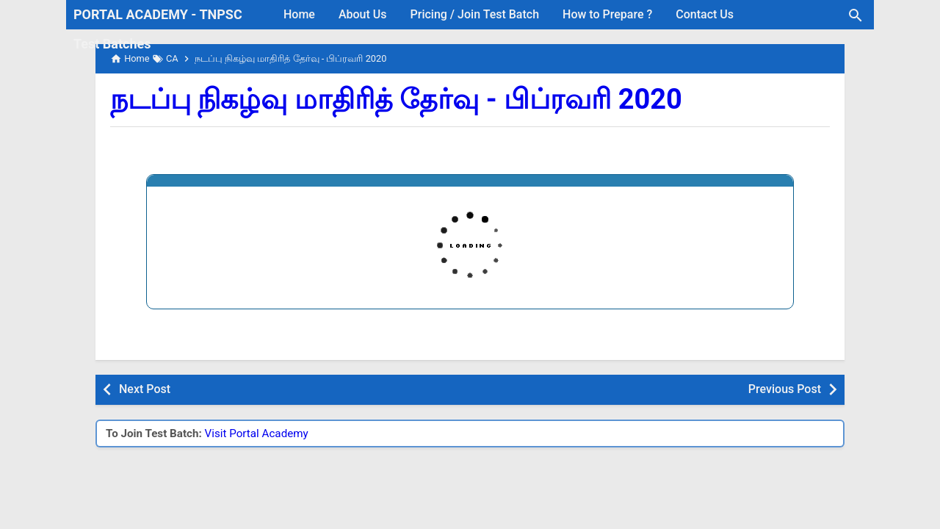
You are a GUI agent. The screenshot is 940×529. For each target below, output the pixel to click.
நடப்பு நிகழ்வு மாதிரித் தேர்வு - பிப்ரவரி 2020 (396, 99)
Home (299, 14)
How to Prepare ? (607, 14)
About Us (363, 14)
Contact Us (705, 14)
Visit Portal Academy (256, 433)
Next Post (144, 389)
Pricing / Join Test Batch (475, 14)
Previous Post (784, 389)
